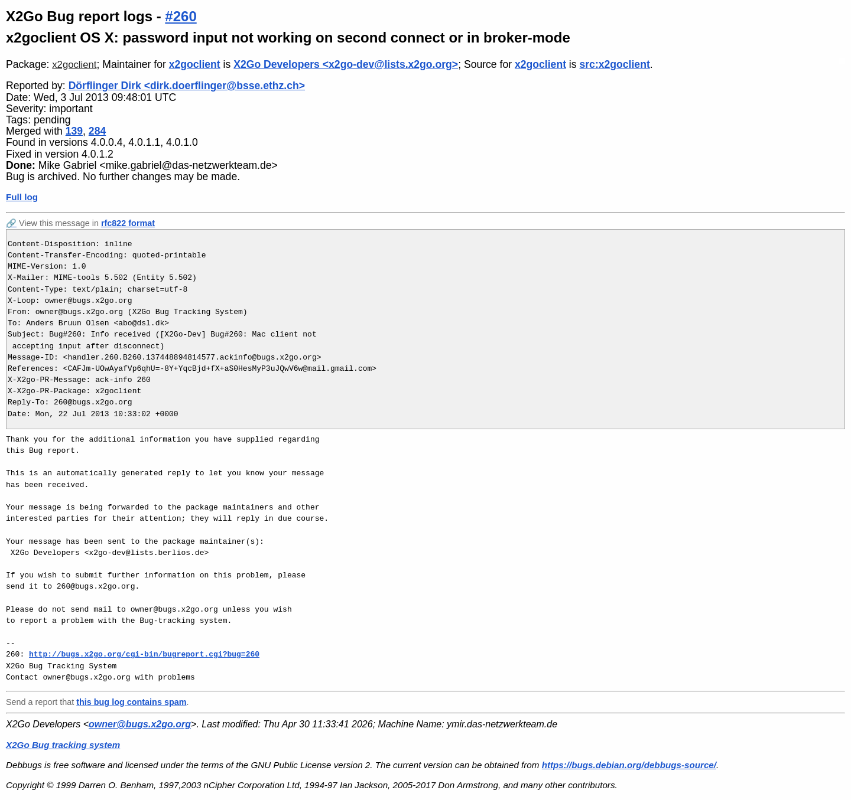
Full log (22, 197)
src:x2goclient (614, 64)
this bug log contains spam (131, 702)
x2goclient (74, 64)
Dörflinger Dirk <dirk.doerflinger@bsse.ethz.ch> (187, 86)
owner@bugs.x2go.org (140, 724)
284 (97, 131)
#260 (180, 16)
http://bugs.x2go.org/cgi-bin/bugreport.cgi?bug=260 (144, 654)
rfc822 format (128, 223)
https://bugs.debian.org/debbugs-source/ (629, 765)
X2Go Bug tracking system (63, 745)
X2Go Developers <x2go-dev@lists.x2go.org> (345, 64)
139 (74, 131)
